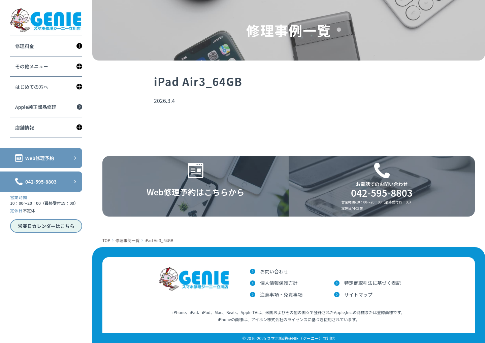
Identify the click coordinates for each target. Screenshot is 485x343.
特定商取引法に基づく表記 (372, 282)
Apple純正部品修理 (35, 107)
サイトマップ (358, 294)
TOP (106, 240)
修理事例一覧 (127, 240)
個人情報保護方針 (279, 282)
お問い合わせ (274, 271)
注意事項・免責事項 (281, 294)
